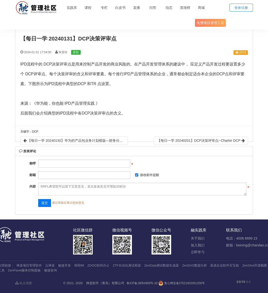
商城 (201, 8)
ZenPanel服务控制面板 (24, 270)
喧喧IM (79, 265)
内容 (32, 186)
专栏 (104, 8)
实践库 (72, 8)
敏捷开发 (64, 265)
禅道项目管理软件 (29, 265)
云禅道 (50, 265)
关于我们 (197, 238)
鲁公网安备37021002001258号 (181, 283)
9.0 (243, 282)
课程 (88, 8)
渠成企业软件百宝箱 (224, 265)
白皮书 (120, 8)
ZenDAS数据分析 (194, 265)
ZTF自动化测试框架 (127, 265)
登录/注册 (241, 8)
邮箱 (32, 175)
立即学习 (197, 252)
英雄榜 (185, 8)
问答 (152, 8)
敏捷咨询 (50, 270)
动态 (169, 8)
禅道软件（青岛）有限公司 (105, 283)
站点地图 (23, 283)
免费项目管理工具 (210, 23)
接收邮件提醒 (147, 175)
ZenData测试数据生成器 (161, 265)
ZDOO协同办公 (99, 265)
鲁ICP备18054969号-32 (142, 283)
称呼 (32, 163)
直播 (136, 8)
